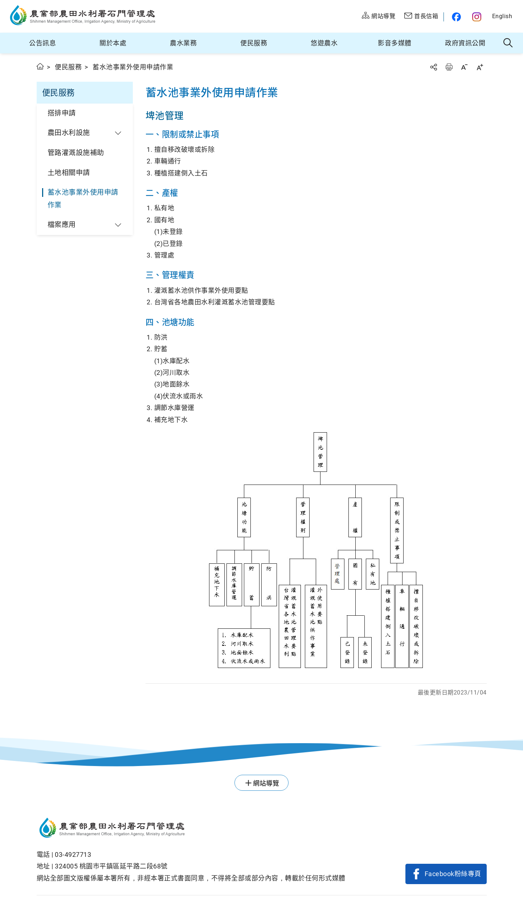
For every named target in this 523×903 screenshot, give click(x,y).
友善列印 (449, 67)
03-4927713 (73, 854)
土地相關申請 (69, 173)
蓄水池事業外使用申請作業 (83, 198)
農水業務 (183, 43)
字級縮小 (464, 67)
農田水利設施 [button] (69, 133)
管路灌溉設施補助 (76, 153)
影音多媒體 (395, 43)
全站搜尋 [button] (508, 43)
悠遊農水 (324, 43)
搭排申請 (62, 113)
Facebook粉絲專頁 (453, 874)
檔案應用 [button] (62, 224)
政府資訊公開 (465, 43)
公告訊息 (42, 43)
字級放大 (480, 67)
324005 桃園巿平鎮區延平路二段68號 (111, 866)
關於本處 (112, 43)
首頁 (40, 66)
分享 (433, 67)
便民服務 (253, 43)
